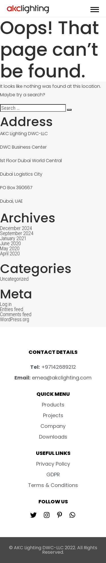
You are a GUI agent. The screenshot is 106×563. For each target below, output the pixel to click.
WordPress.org (14, 319)
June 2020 (10, 243)
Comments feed (15, 314)
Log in (6, 304)
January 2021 (13, 238)
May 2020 (10, 248)
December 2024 (16, 228)
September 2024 (16, 233)
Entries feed (11, 309)
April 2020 (10, 253)
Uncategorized (14, 279)
